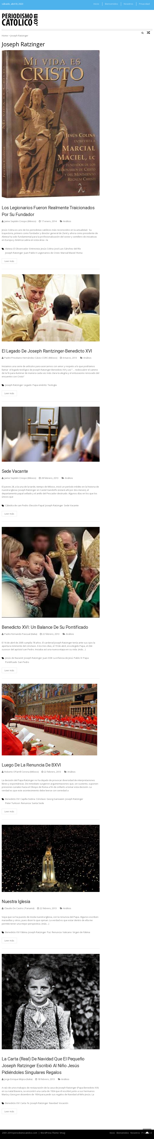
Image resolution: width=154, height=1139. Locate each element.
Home (5, 35)
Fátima (23, 932)
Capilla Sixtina (27, 799)
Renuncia (26, 803)
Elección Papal (36, 505)
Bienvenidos (111, 3)
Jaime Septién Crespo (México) (20, 221)
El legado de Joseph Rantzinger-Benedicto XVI (47, 351)
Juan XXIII (47, 658)
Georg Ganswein (55, 799)
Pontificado (11, 662)
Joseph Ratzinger (14, 253)
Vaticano (67, 932)
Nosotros (128, 3)
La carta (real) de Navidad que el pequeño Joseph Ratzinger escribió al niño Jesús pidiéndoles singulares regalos (43, 1065)
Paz (49, 932)
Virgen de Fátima (81, 932)
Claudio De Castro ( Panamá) (19, 908)
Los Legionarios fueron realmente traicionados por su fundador (48, 211)
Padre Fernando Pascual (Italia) (20, 634)
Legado (28, 385)
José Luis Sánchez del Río (67, 249)
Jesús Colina (47, 249)
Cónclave (41, 799)
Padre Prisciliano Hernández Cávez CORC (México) (30, 357)
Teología (52, 385)
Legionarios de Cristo (49, 253)
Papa (86, 658)
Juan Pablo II (30, 253)
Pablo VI (78, 658)
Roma (79, 253)
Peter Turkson (12, 803)
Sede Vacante (15, 471)
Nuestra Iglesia (16, 901)
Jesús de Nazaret (14, 658)
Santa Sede (38, 803)
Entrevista (34, 249)
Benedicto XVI (12, 799)
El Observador (20, 249)
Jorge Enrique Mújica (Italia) (18, 1079)
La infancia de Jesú (63, 658)
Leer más (9, 261)
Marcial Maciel (68, 253)
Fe (28, 1103)
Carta (23, 1103)
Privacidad (144, 3)
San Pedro (23, 662)
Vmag (62, 1132)
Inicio (96, 3)
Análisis (67, 221)
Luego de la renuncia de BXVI (31, 765)
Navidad (53, 1103)
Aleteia (8, 249)
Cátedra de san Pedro (16, 505)
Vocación (63, 1103)
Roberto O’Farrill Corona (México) (21, 771)
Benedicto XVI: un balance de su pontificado (45, 627)
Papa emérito (40, 385)
